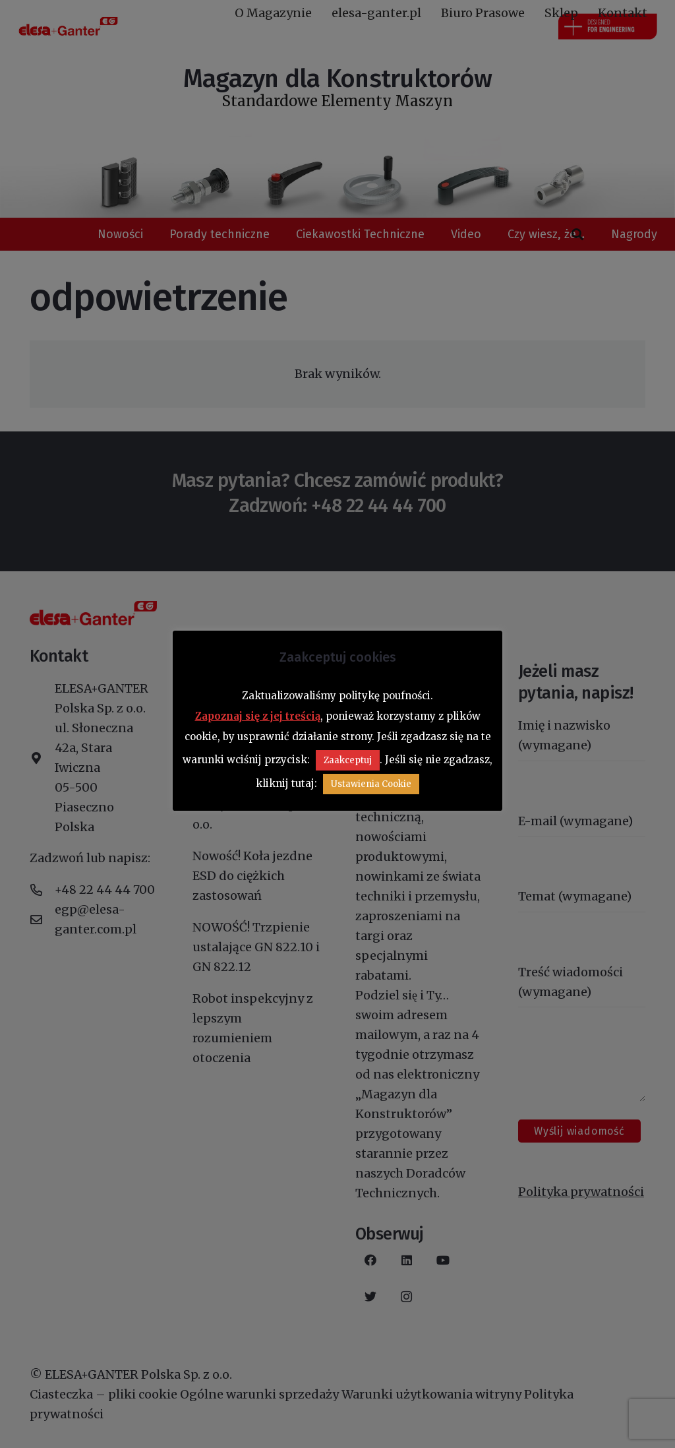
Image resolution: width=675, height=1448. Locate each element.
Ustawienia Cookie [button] (371, 784)
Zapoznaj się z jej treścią (257, 716)
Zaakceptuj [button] (348, 760)
